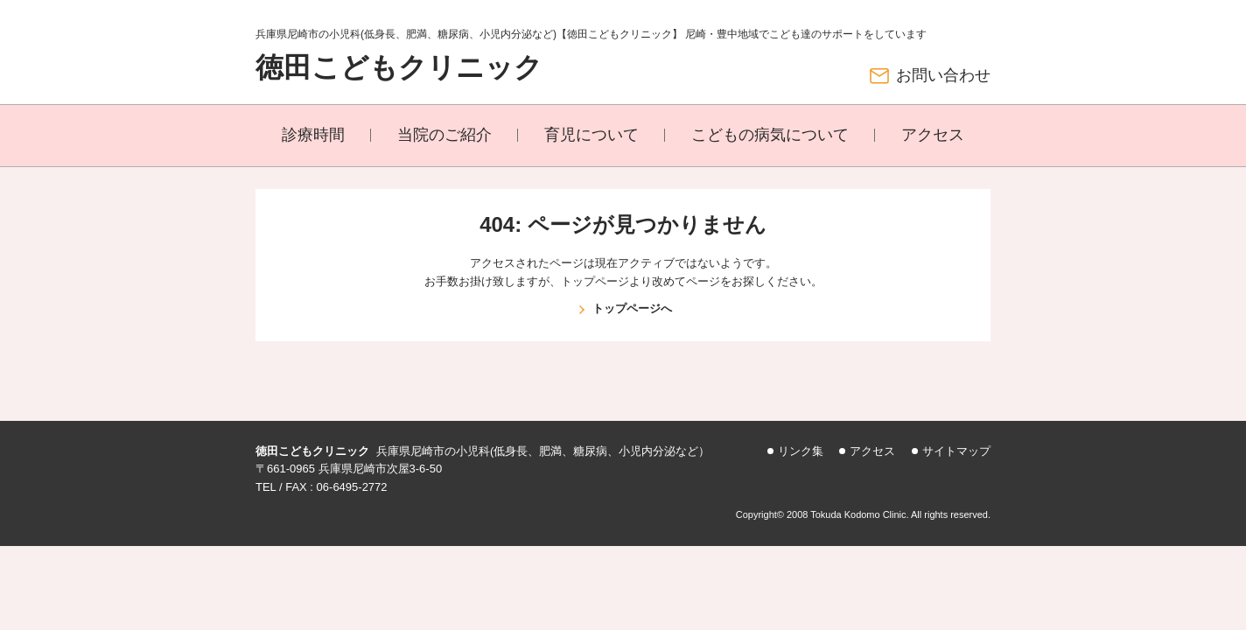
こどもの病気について (770, 135)
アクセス (932, 135)
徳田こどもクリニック (399, 67)
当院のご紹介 (444, 135)
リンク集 (800, 451)
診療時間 (313, 135)
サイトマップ (956, 451)
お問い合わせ (943, 75)
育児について (591, 135)
